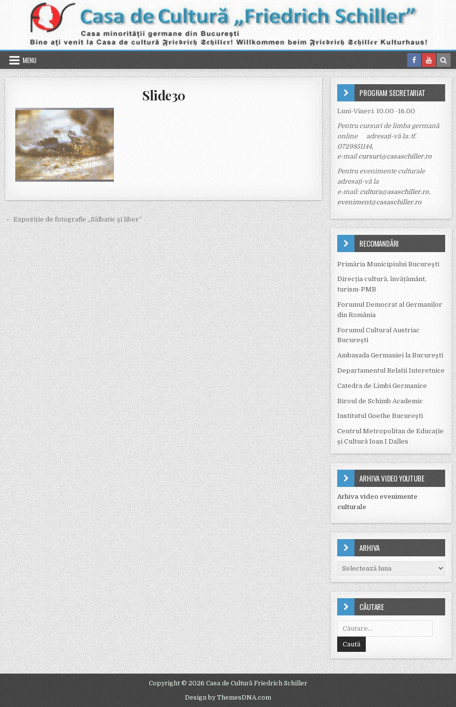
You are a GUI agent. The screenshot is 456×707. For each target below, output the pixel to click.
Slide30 (163, 95)
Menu (29, 60)
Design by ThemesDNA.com (228, 697)
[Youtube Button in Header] (429, 60)
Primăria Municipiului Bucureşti (388, 264)
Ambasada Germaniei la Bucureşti (390, 355)
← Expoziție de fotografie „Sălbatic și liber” (73, 219)
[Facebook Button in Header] (414, 60)
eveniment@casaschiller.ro (379, 202)
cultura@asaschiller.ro (394, 191)
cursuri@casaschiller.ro (395, 156)
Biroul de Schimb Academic (380, 401)
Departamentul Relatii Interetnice (391, 370)
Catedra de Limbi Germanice (382, 385)
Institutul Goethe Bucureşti (380, 415)
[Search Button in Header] (444, 60)
